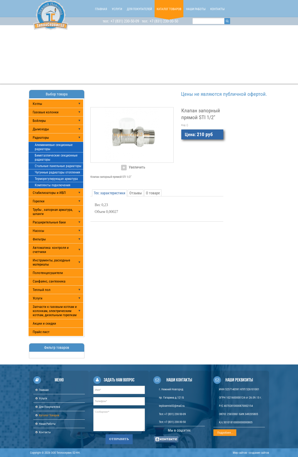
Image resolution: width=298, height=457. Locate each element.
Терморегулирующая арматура (56, 179)
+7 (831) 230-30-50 (163, 21)
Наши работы (47, 423)
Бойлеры (39, 121)
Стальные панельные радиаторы (58, 166)
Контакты (45, 432)
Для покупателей (49, 406)
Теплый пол (41, 290)
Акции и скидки (44, 323)
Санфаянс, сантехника (49, 281)
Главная (44, 390)
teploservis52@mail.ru (172, 405)
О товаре (153, 193)
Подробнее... (225, 432)
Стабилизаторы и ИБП (49, 193)
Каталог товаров (49, 415)
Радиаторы (41, 137)
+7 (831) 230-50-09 (124, 21)
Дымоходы (41, 129)
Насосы (38, 231)
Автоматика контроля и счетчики (51, 250)
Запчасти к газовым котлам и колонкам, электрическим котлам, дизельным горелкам (55, 311)
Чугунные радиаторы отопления (57, 172)
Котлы (37, 104)
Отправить (119, 439)
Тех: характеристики (109, 193)
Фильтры (39, 239)
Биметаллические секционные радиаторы (56, 157)
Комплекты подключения (52, 185)
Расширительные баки (49, 222)
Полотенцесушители (48, 273)
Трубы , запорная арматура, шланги (53, 212)
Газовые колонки (46, 112)
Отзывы (135, 193)
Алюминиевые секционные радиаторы (54, 147)
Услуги (37, 298)
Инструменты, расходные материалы (51, 262)
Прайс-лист (41, 332)
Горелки (38, 201)
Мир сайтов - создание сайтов (251, 452)
